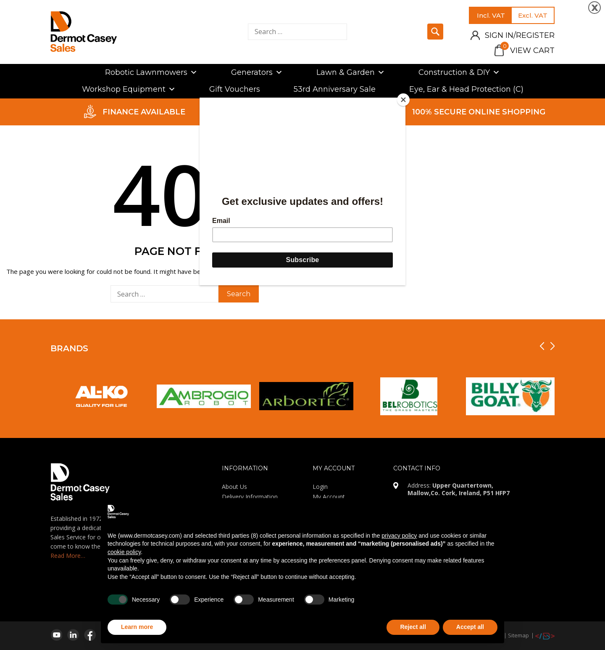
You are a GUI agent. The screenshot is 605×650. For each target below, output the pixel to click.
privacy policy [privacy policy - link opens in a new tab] (399, 535)
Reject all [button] (413, 626)
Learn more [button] (137, 626)
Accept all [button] (470, 626)
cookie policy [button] (124, 552)
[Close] (403, 99)
